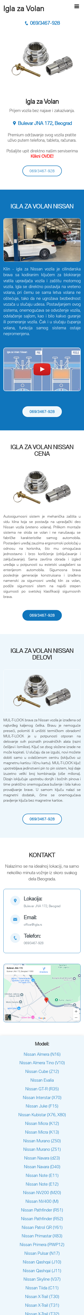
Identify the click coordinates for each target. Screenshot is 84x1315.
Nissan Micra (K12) (42, 1123)
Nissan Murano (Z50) (42, 1140)
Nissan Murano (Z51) (42, 1149)
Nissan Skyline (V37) (42, 1279)
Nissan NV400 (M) (42, 1201)
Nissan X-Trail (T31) (42, 1305)
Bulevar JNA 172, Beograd (42, 123)
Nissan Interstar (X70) (42, 1097)
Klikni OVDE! (42, 156)
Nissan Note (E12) (42, 1184)
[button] (9, 242)
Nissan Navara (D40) (42, 1166)
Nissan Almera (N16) (42, 1054)
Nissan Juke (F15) (42, 1105)
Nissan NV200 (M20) (42, 1192)
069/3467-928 (42, 23)
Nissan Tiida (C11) (42, 1287)
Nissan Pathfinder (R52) (42, 1218)
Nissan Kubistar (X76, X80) (42, 1114)
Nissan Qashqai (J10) (42, 1261)
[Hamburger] (77, 6)
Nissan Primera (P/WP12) (42, 1244)
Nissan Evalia (42, 1080)
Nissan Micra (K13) (42, 1132)
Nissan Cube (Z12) (42, 1071)
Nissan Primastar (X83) (42, 1235)
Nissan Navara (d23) (42, 1157)
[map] (42, 902)
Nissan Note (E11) (42, 1175)
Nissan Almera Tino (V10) (42, 1062)
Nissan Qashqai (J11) (42, 1270)
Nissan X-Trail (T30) (42, 1296)
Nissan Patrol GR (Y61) (42, 1227)
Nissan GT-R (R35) (42, 1088)
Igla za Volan (23, 8)
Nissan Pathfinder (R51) (42, 1209)
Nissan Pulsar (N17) (42, 1253)
